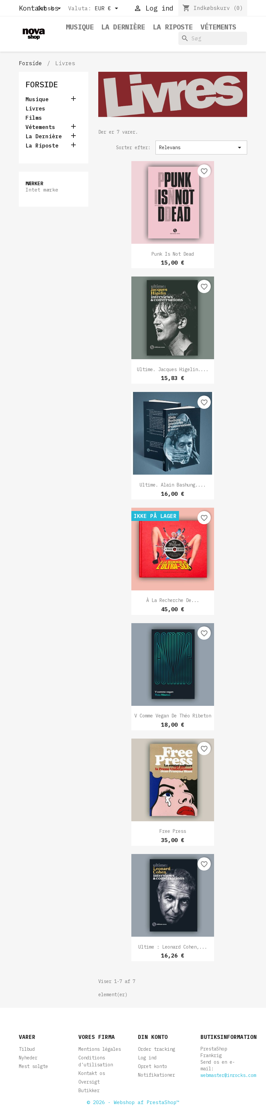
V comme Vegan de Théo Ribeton (172, 716)
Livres (35, 108)
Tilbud (27, 1049)
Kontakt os (91, 1073)
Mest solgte (33, 1066)
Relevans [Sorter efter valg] (201, 147)
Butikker (89, 1090)
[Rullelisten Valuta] (107, 9)
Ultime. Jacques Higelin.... (172, 369)
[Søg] (212, 38)
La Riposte (173, 27)
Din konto (153, 1037)
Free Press (172, 831)
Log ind (147, 1058)
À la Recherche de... (172, 600)
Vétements (218, 27)
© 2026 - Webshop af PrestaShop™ (133, 1102)
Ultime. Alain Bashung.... (173, 485)
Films (33, 117)
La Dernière (123, 27)
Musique (80, 27)
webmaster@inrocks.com (228, 1075)
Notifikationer (156, 1075)
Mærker (34, 183)
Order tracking (156, 1049)
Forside (41, 84)
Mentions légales (99, 1049)
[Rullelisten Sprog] (50, 9)
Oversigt (89, 1082)
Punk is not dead (173, 254)
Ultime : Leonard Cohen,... (172, 947)
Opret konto (152, 1066)
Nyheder (28, 1058)
